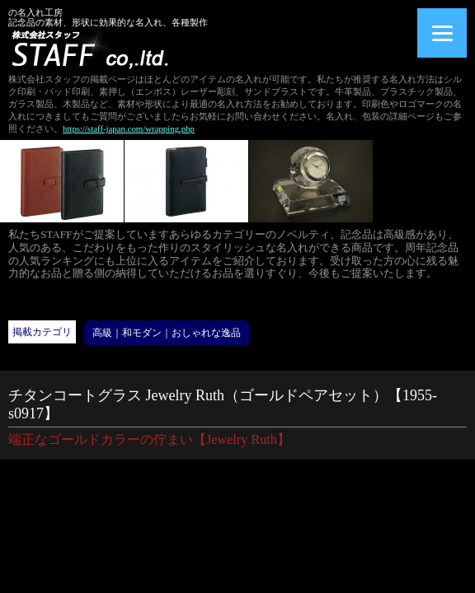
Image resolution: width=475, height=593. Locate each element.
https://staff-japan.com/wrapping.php (129, 128)
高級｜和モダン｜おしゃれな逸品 (166, 333)
